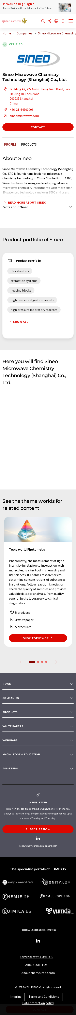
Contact (38, 127)
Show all (17, 322)
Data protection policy (38, 1003)
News (6, 683)
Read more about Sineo (24, 202)
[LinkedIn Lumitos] (38, 941)
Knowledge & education (21, 754)
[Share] (49, 21)
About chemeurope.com (38, 973)
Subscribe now (38, 829)
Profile (10, 144)
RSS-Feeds (10, 768)
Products (29, 144)
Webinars (10, 740)
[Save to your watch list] (63, 21)
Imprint (15, 996)
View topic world (37, 638)
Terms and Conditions (44, 996)
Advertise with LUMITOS (36, 957)
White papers (12, 726)
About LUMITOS (36, 965)
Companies (10, 697)
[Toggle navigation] (71, 21)
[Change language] (56, 21)
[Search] (43, 21)
